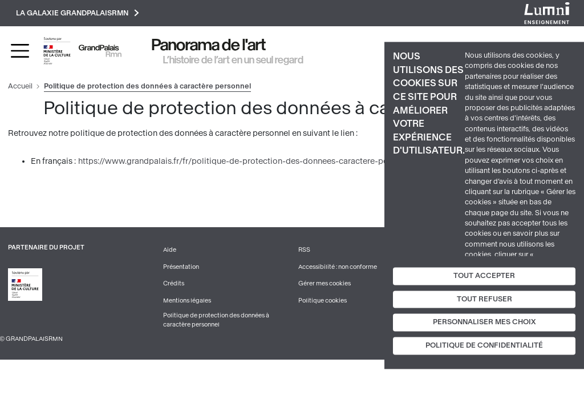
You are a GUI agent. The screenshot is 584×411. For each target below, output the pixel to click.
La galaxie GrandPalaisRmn (77, 13)
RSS (304, 250)
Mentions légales (187, 300)
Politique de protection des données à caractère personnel (216, 320)
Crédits (173, 283)
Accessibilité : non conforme (337, 267)
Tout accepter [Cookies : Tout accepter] (484, 275)
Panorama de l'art (209, 45)
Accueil (20, 86)
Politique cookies (322, 300)
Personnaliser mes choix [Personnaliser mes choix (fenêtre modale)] (484, 322)
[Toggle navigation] (20, 51)
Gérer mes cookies (324, 283)
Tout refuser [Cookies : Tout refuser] (484, 299)
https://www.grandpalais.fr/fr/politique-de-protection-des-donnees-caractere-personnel (247, 161)
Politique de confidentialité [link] (484, 345)
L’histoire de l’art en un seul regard (233, 60)
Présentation (181, 267)
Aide (169, 250)
